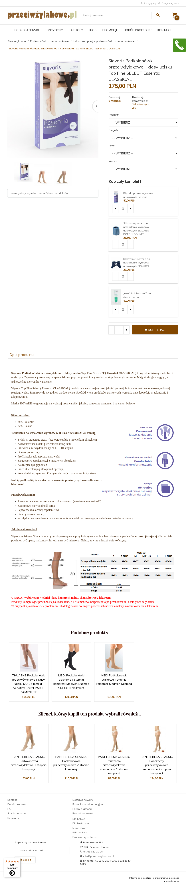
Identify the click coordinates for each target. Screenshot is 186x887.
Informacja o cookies (140, 877)
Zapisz (25, 859)
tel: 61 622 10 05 (91, 851)
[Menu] (18, 860)
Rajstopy (75, 30)
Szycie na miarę (17, 813)
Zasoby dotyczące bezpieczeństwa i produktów (39, 193)
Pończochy (54, 30)
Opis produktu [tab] (21, 354)
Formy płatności (82, 809)
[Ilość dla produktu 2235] (123, 244)
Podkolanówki (26, 30)
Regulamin (13, 818)
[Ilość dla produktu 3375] (123, 309)
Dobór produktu (137, 30)
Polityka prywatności (84, 837)
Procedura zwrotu (83, 813)
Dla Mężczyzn (80, 823)
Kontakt (164, 30)
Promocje (110, 30)
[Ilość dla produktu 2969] (123, 276)
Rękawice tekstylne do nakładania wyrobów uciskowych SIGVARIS (136, 262)
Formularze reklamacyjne (87, 804)
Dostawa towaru (82, 799)
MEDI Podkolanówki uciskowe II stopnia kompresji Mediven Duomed (114, 680)
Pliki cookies (79, 832)
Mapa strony (80, 828)
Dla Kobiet (78, 819)
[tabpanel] (93, 492)
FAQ (10, 809)
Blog (92, 30)
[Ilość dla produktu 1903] (123, 208)
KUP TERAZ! (155, 330)
